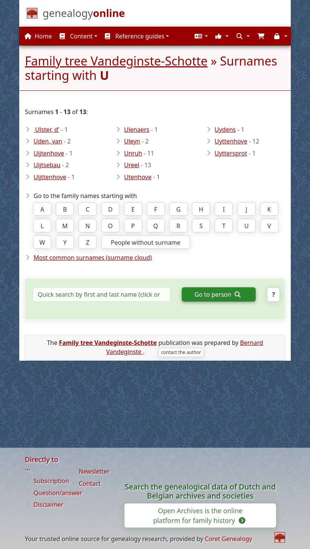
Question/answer (58, 493)
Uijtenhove (49, 153)
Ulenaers (136, 129)
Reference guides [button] (134, 36)
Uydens (225, 129)
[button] (200, 36)
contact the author (181, 352)
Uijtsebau (47, 165)
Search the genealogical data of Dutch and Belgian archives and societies (200, 491)
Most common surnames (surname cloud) (93, 257)
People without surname (145, 242)
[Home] (84, 15)
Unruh (133, 153)
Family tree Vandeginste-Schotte (116, 61)
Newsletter (94, 471)
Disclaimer (48, 504)
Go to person (218, 294)
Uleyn (132, 141)
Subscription (51, 481)
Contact (90, 483)
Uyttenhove (231, 141)
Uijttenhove (50, 177)
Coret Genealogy (228, 539)
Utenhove (138, 177)
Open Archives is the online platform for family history (198, 515)
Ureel (131, 165)
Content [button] (76, 36)
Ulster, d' (46, 129)
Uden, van (48, 141)
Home (38, 36)
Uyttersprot (231, 153)
